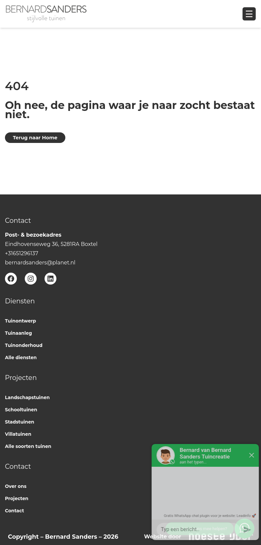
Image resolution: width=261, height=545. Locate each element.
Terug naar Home (35, 138)
